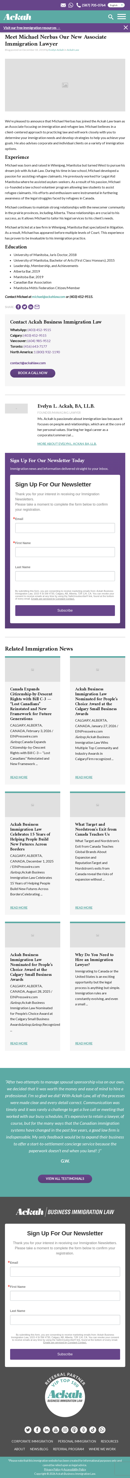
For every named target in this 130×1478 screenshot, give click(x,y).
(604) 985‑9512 (39, 341)
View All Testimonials (65, 1178)
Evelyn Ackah (56, 49)
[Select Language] (116, 5)
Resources (109, 1441)
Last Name (23, 567)
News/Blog (39, 1449)
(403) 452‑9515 (34, 335)
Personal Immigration (77, 1441)
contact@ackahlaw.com (28, 363)
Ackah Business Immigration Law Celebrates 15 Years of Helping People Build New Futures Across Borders (30, 837)
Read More (19, 777)
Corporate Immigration (32, 1441)
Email (19, 518)
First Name (23, 543)
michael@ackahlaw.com (48, 297)
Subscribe (65, 610)
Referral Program (68, 1449)
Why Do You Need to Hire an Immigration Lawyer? (94, 960)
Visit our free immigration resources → (31, 28)
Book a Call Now (32, 373)
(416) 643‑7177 (35, 346)
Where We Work (102, 1449)
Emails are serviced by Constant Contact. (53, 598)
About (19, 1449)
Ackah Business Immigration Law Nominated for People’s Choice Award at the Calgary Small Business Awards (96, 702)
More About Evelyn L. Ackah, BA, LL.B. (67, 444)
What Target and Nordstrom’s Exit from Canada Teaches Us (96, 829)
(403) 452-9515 (39, 330)
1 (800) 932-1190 (47, 352)
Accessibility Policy (74, 1469)
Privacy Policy (52, 1469)
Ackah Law (73, 49)
